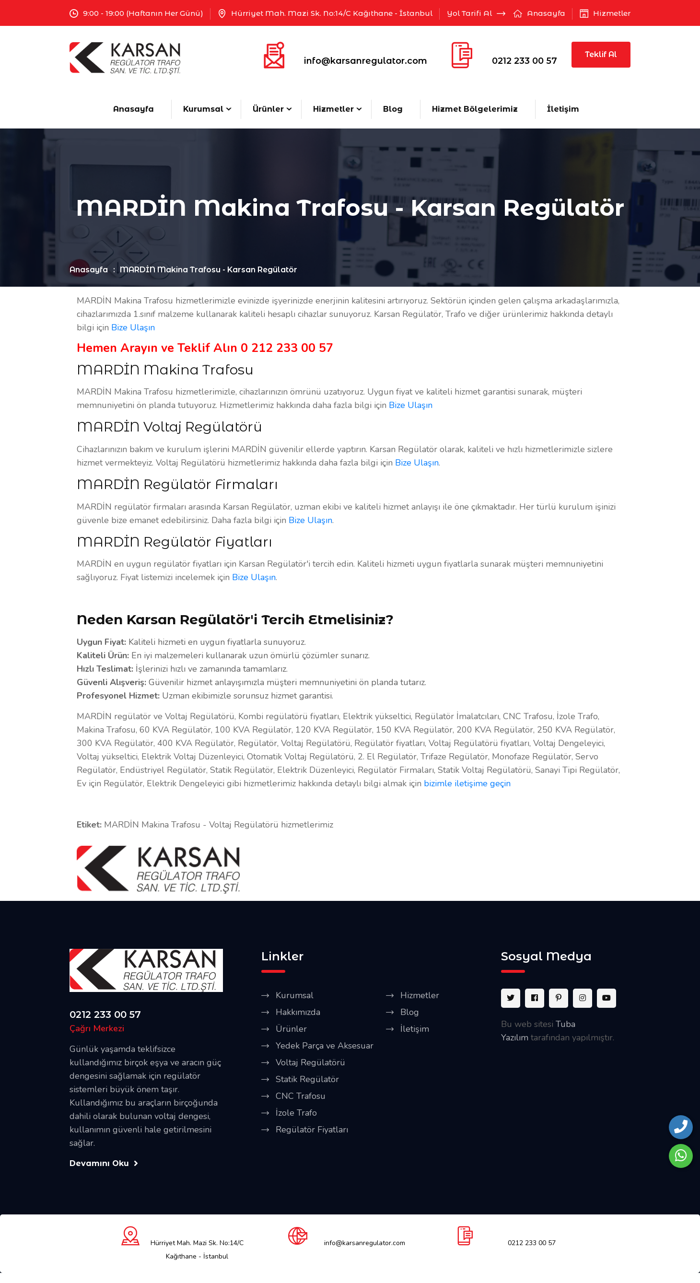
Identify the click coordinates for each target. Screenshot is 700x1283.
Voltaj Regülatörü (310, 1062)
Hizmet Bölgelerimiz (475, 109)
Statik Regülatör (307, 1079)
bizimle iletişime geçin (467, 783)
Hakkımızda (298, 1012)
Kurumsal (203, 109)
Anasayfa (546, 13)
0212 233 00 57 (524, 61)
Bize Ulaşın (133, 327)
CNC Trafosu (301, 1096)
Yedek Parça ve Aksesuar (324, 1045)
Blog (393, 109)
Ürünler (268, 109)
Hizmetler (611, 13)
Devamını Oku (104, 1163)
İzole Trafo (296, 1113)
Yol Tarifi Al (476, 13)
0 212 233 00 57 (287, 348)
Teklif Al (601, 54)
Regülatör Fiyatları (312, 1129)
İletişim (563, 109)
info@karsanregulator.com (365, 61)
